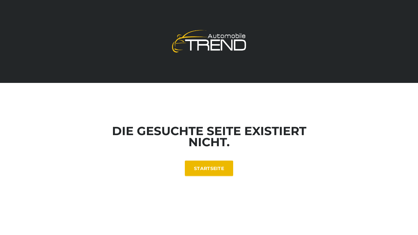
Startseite (209, 168)
